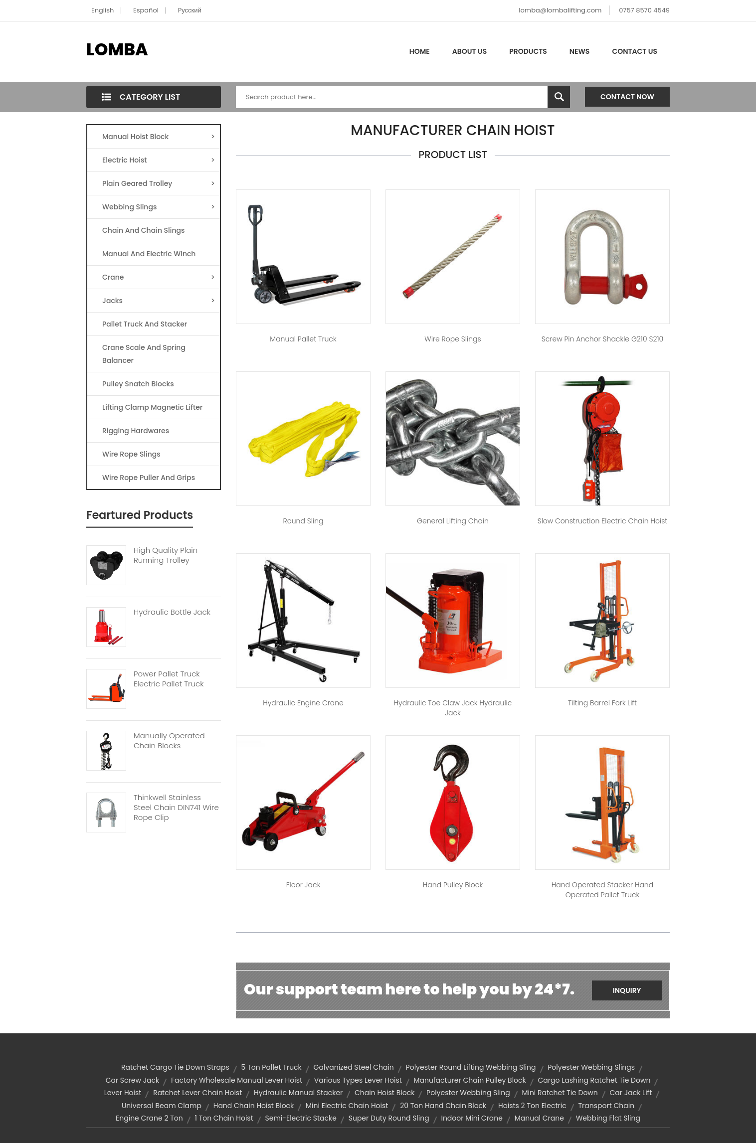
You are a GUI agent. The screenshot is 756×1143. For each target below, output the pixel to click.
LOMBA (117, 49)
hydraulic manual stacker (298, 1093)
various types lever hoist (358, 1080)
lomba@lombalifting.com (560, 10)
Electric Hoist (158, 160)
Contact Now (627, 97)
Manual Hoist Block (158, 136)
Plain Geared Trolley (158, 183)
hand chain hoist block (253, 1106)
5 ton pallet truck (271, 1067)
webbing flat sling (608, 1118)
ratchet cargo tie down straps (175, 1067)
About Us (469, 51)
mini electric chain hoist (347, 1106)
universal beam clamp (161, 1106)
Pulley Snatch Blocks (138, 384)
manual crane (539, 1118)
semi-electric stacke (301, 1118)
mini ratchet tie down (559, 1093)
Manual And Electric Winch (148, 254)
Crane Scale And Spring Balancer (144, 353)
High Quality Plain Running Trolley (165, 555)
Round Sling (303, 521)
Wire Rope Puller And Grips (148, 478)
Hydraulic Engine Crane (303, 703)
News (579, 51)
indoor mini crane (472, 1118)
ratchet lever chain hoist (197, 1093)
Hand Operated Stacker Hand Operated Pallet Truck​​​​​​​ (602, 890)
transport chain (606, 1106)
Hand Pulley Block (453, 885)
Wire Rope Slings (131, 454)
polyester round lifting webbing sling (471, 1067)
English (102, 10)
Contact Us (634, 51)
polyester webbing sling (468, 1093)
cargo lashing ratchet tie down (594, 1080)
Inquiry (627, 990)
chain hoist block (384, 1093)
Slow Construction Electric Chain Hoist (603, 521)
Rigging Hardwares (135, 431)
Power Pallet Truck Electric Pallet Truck (168, 679)
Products (528, 51)
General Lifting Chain (453, 521)
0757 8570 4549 (644, 10)
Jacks (158, 300)
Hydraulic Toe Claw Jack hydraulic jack (453, 708)
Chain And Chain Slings (143, 230)
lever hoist (123, 1093)
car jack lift (631, 1093)
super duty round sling (389, 1118)
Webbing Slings (158, 206)
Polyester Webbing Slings (591, 1067)
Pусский (189, 10)
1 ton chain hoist (223, 1118)
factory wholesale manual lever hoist (236, 1080)
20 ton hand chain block (443, 1106)
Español (146, 10)
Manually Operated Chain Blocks (169, 741)
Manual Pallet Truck (303, 339)
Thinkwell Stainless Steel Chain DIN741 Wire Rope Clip (176, 807)
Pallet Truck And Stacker (144, 324)
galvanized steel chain (354, 1067)
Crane (158, 277)
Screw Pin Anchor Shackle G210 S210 (602, 339)
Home (419, 51)
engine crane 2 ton (149, 1118)
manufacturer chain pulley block (470, 1080)
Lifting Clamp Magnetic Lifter (152, 407)
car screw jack (133, 1080)
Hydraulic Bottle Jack (172, 612)
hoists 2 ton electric (532, 1106)
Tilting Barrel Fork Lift (602, 703)
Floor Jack (303, 885)
